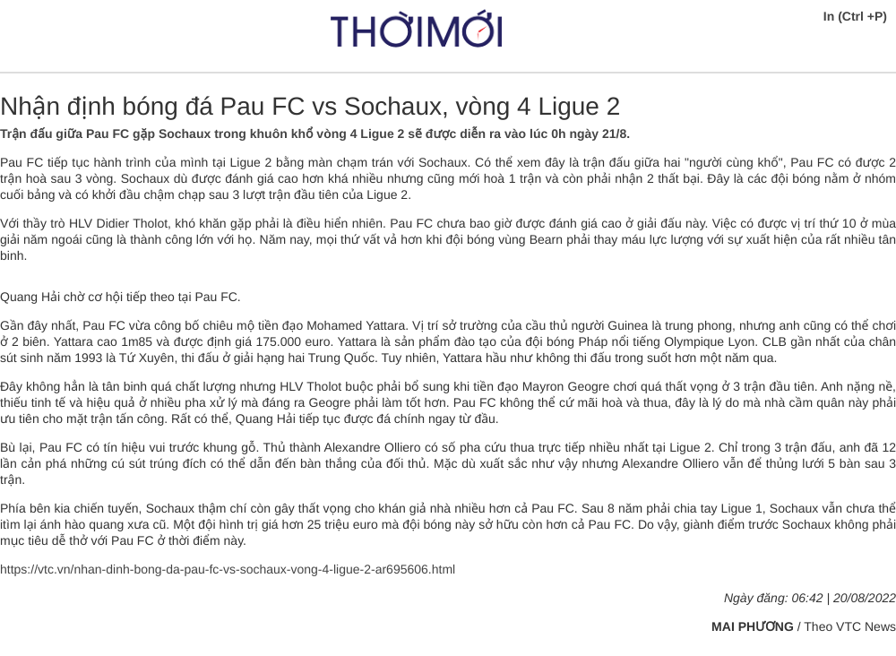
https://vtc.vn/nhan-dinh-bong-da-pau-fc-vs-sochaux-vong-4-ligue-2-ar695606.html (227, 569)
